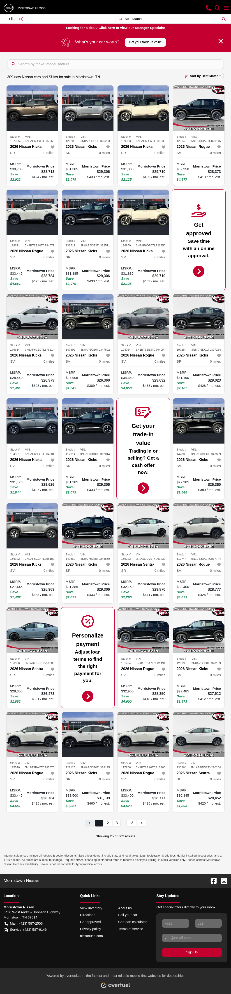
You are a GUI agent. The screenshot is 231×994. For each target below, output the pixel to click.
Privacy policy (90, 929)
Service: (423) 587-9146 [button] (26, 929)
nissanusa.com (91, 936)
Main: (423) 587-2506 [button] (24, 923)
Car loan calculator (132, 922)
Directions (87, 915)
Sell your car (127, 915)
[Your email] (192, 937)
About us (125, 908)
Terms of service (130, 929)
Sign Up (192, 952)
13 (131, 823)
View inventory (91, 908)
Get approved (90, 922)
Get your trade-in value (145, 42)
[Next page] (141, 823)
